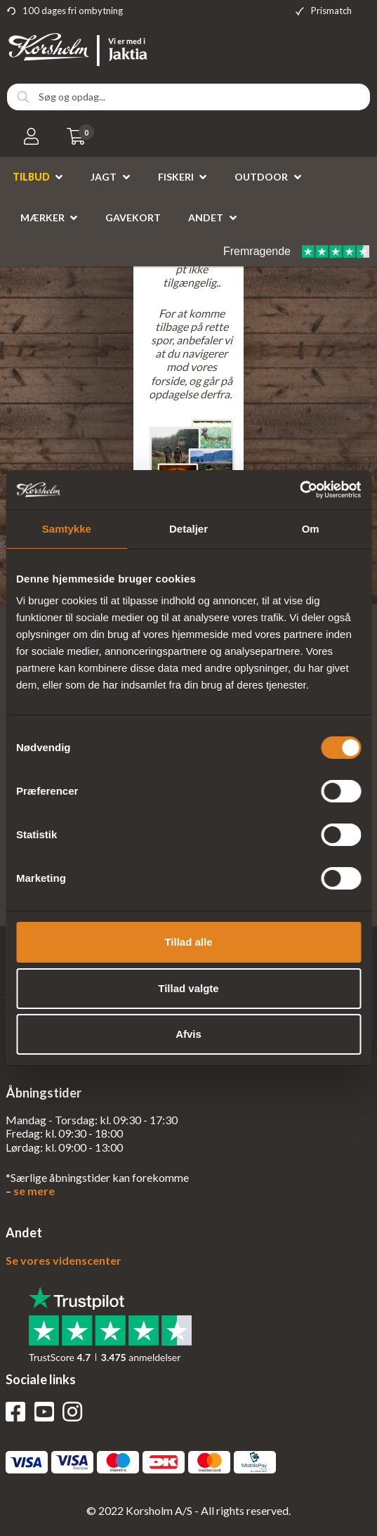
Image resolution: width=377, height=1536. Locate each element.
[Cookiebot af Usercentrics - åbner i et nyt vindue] (299, 490)
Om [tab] (310, 529)
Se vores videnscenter (63, 1260)
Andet (205, 217)
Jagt (104, 177)
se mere (34, 1190)
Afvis (188, 1034)
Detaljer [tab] (188, 529)
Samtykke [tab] (66, 529)
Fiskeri (176, 177)
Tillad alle (188, 942)
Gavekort (133, 217)
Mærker (42, 217)
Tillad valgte (188, 988)
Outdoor (261, 177)
